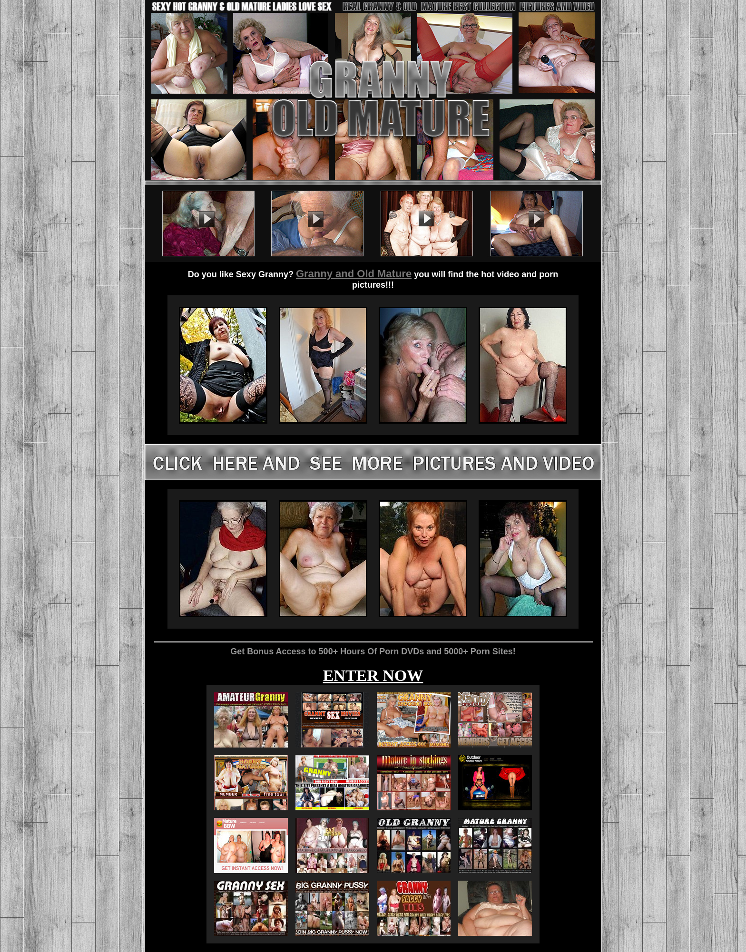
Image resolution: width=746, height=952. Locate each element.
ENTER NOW (373, 675)
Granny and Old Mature (354, 274)
